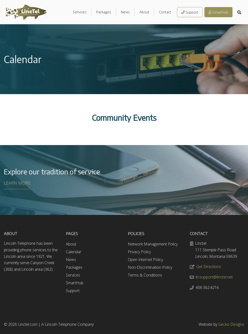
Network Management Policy (153, 244)
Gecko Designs (231, 324)
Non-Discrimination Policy (150, 267)
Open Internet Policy (145, 259)
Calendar (73, 251)
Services (79, 12)
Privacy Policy (139, 251)
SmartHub (218, 12)
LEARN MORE (17, 183)
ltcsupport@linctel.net (214, 277)
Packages (103, 12)
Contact (165, 12)
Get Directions (208, 266)
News (125, 12)
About (144, 12)
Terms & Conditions (145, 275)
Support (189, 12)
